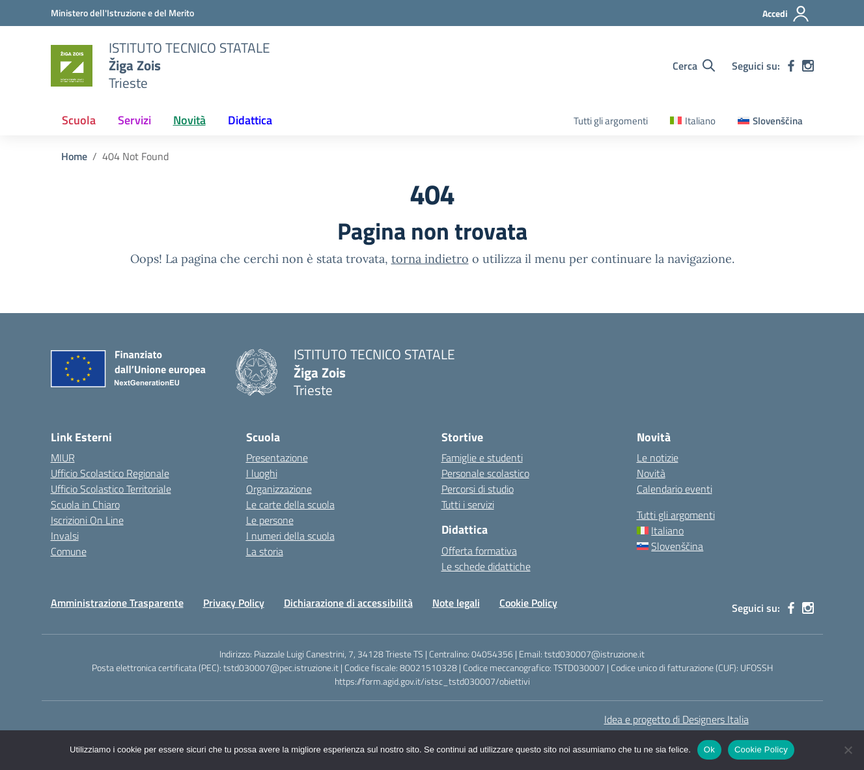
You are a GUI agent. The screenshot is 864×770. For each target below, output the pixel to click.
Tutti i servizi (467, 504)
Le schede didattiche (486, 566)
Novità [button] (189, 120)
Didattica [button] (250, 120)
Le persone (270, 520)
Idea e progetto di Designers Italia (676, 719)
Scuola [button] (79, 120)
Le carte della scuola (290, 504)
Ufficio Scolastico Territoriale (111, 489)
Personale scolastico (485, 473)
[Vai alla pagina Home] (74, 156)
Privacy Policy (233, 603)
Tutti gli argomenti (611, 120)
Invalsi (65, 535)
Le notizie (657, 457)
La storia (264, 551)
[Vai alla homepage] (71, 65)
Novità (651, 473)
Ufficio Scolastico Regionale (110, 473)
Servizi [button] (134, 120)
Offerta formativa (479, 550)
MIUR (63, 457)
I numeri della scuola (290, 535)
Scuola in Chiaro (85, 504)
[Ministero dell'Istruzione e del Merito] (122, 13)
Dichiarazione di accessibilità (348, 603)
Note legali (456, 603)
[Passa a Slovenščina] (770, 121)
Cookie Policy (528, 603)
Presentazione (277, 457)
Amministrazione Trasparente (117, 603)
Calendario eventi (674, 489)
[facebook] (791, 66)
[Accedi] (786, 13)
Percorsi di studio (477, 489)
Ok (709, 749)
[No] (847, 749)
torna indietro (430, 258)
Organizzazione (279, 489)
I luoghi (261, 473)
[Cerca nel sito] (694, 65)
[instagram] (808, 66)
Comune (69, 551)
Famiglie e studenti (482, 457)
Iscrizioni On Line (87, 520)
